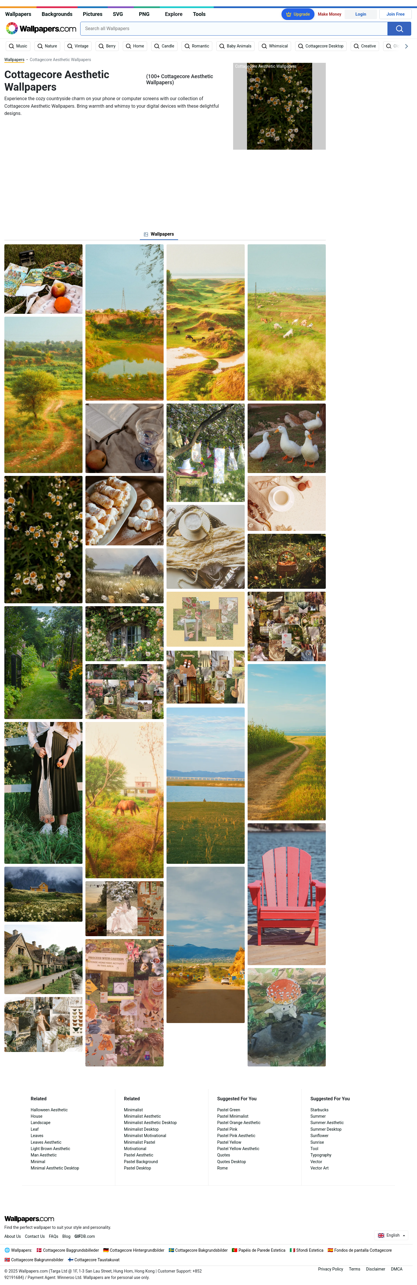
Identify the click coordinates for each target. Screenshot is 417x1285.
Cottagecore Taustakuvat (97, 1259)
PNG (144, 14)
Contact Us (35, 1236)
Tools (199, 14)
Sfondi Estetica (309, 1250)
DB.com (84, 1236)
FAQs (53, 1236)
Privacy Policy (330, 1269)
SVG (118, 14)
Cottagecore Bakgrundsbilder (201, 1250)
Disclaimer (375, 1269)
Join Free (396, 14)
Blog (66, 1236)
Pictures (92, 14)
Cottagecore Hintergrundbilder (137, 1250)
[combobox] (234, 29)
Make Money (329, 14)
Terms (354, 1269)
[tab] (159, 234)
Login (360, 14)
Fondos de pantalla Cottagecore (363, 1250)
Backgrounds (57, 14)
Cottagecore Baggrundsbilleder (71, 1250)
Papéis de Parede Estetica (262, 1250)
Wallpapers (18, 14)
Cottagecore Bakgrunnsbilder (37, 1259)
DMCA (397, 1269)
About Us (12, 1236)
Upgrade (302, 14)
